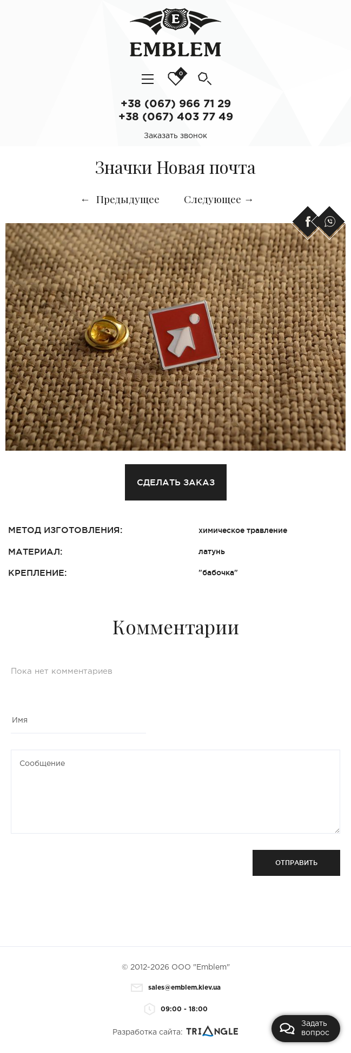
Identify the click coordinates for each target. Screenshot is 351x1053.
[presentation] (93, 871)
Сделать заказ (176, 482)
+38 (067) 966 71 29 (176, 104)
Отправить (296, 862)
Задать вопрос (304, 1028)
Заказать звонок (175, 136)
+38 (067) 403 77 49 (175, 117)
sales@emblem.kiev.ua (176, 988)
